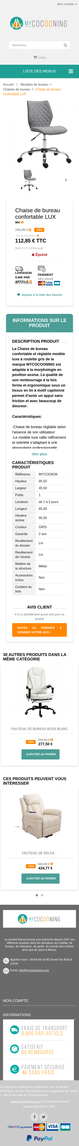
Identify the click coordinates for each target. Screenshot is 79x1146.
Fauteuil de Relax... (39, 853)
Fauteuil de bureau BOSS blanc (39, 729)
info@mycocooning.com (34, 970)
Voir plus (39, 454)
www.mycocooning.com (25, 1101)
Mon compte (15, 1001)
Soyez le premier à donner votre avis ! (39, 630)
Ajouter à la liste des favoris (41, 294)
